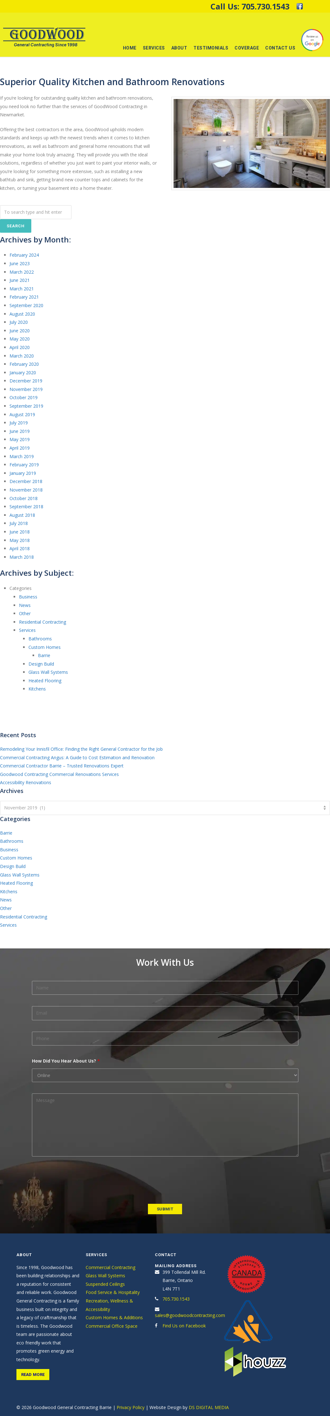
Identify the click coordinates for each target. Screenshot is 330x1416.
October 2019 (23, 397)
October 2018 (23, 498)
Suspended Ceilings (105, 1284)
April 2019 (19, 448)
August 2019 (22, 414)
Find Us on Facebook (184, 1326)
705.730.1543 (265, 6)
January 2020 (22, 373)
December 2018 (25, 481)
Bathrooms (40, 639)
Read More (33, 1374)
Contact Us (280, 47)
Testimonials (210, 47)
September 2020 (26, 305)
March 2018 (21, 557)
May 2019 (19, 439)
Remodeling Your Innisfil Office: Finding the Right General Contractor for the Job (81, 749)
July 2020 (18, 322)
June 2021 (19, 280)
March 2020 (21, 356)
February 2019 (24, 465)
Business (28, 597)
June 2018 (19, 532)
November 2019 (26, 389)
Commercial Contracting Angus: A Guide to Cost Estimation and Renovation (77, 757)
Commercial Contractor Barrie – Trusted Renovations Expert (62, 766)
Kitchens (37, 689)
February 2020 (24, 364)
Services (154, 47)
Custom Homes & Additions (114, 1317)
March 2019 (21, 456)
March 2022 (21, 272)
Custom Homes (44, 647)
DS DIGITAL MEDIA (209, 1407)
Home (130, 47)
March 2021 (21, 289)
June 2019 (19, 431)
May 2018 (19, 540)
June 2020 (19, 331)
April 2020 (19, 347)
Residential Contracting (42, 622)
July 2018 (18, 523)
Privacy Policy (130, 1407)
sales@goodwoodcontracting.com (190, 1315)
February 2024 (24, 255)
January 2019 (22, 473)
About (179, 47)
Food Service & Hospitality (113, 1292)
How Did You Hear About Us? (66, 1061)
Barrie (44, 655)
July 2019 (18, 423)
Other (25, 613)
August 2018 (22, 515)
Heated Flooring (44, 681)
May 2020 (19, 339)
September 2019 (26, 406)
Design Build (41, 664)
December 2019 (25, 381)
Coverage (247, 47)
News (25, 605)
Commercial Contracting (110, 1267)
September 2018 (26, 507)
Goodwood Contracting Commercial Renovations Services (59, 774)
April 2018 (19, 548)
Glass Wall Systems (48, 672)
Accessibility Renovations (25, 782)
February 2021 (24, 297)
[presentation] (80, 1180)
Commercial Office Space (112, 1326)
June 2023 (19, 263)
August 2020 (22, 314)
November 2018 (26, 490)
